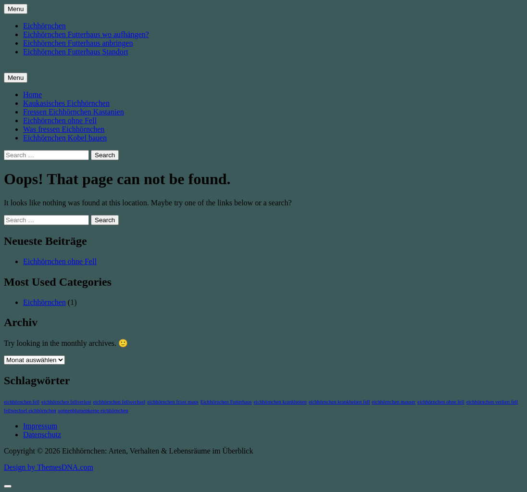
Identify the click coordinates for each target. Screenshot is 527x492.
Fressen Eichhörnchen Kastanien (73, 112)
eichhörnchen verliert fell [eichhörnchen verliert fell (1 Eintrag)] (492, 401)
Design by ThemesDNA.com (48, 467)
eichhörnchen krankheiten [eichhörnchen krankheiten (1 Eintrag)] (280, 401)
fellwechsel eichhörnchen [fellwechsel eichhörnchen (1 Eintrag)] (30, 410)
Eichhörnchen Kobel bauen (65, 138)
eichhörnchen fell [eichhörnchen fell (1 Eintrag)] (21, 401)
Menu (16, 9)
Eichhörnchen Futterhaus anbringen (78, 43)
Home (32, 94)
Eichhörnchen (44, 26)
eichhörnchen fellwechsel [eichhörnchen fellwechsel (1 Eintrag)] (119, 401)
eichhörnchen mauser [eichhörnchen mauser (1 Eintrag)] (393, 401)
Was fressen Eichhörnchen (63, 129)
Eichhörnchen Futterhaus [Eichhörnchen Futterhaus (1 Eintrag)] (226, 401)
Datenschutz (42, 434)
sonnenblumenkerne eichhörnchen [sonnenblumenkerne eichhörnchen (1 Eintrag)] (93, 410)
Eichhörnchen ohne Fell (60, 120)
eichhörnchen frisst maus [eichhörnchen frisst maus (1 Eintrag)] (173, 401)
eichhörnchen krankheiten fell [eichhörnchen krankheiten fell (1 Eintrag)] (339, 401)
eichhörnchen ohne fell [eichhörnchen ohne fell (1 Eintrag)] (440, 401)
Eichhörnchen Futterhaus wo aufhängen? (86, 34)
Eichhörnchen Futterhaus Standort (75, 52)
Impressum (40, 426)
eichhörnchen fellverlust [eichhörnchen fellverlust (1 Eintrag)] (66, 401)
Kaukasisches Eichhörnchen (66, 103)
